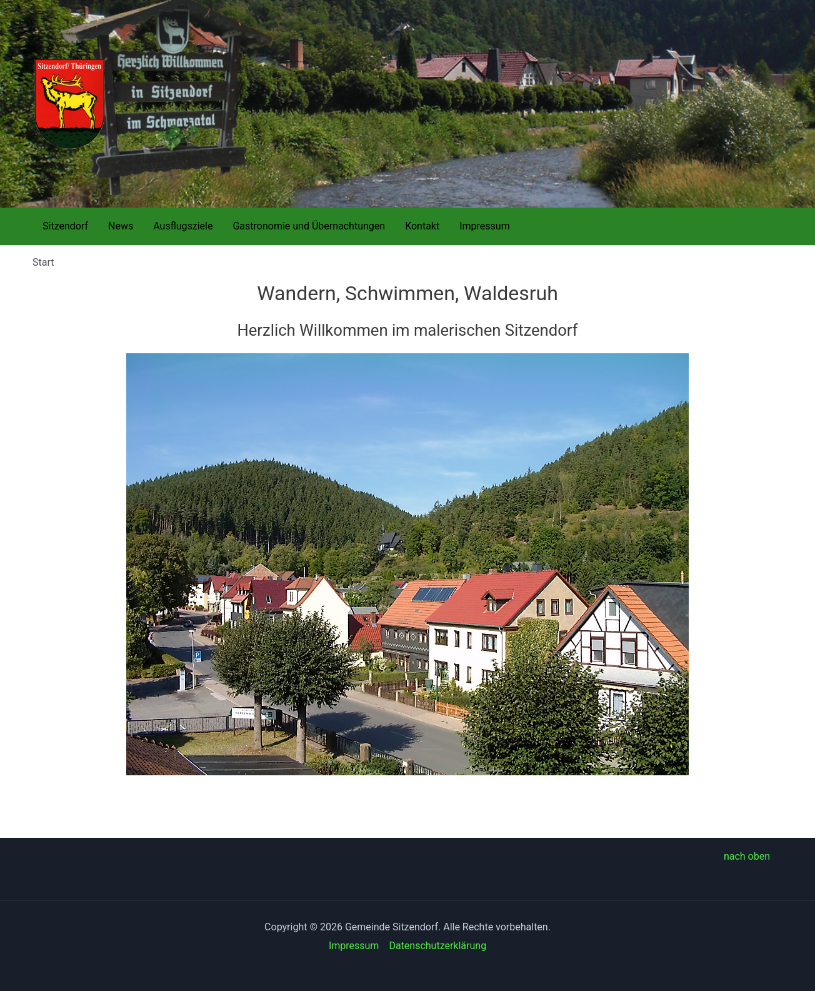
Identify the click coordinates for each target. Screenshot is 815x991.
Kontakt (422, 226)
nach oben (747, 856)
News (120, 226)
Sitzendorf (65, 226)
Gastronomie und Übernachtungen (308, 226)
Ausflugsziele (182, 226)
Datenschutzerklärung (437, 946)
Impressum (484, 226)
